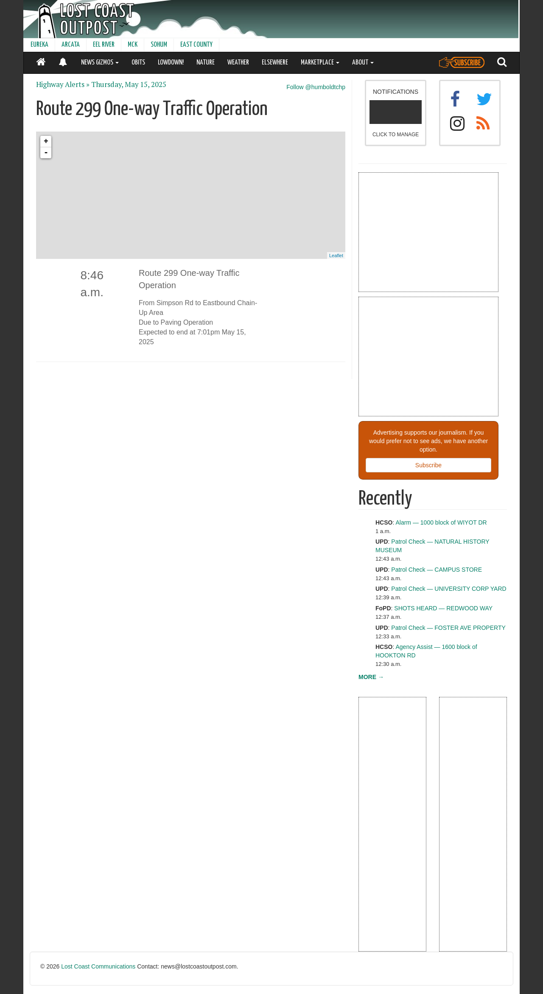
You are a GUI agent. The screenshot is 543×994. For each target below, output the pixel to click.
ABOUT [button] (363, 62)
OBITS (138, 62)
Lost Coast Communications (98, 966)
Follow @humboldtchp (315, 87)
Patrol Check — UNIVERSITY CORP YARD (448, 588)
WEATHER (238, 62)
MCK (132, 44)
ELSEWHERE (275, 62)
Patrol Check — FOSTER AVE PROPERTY (448, 627)
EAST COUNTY (196, 44)
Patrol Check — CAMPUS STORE (436, 569)
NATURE (205, 62)
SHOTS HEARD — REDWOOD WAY (443, 608)
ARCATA (71, 44)
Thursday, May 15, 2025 (128, 84)
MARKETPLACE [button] (320, 62)
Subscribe (428, 465)
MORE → (371, 677)
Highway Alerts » (63, 84)
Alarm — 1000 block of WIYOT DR (441, 522)
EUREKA (39, 44)
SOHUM (159, 44)
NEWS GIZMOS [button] (100, 62)
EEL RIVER (104, 44)
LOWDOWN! (171, 62)
